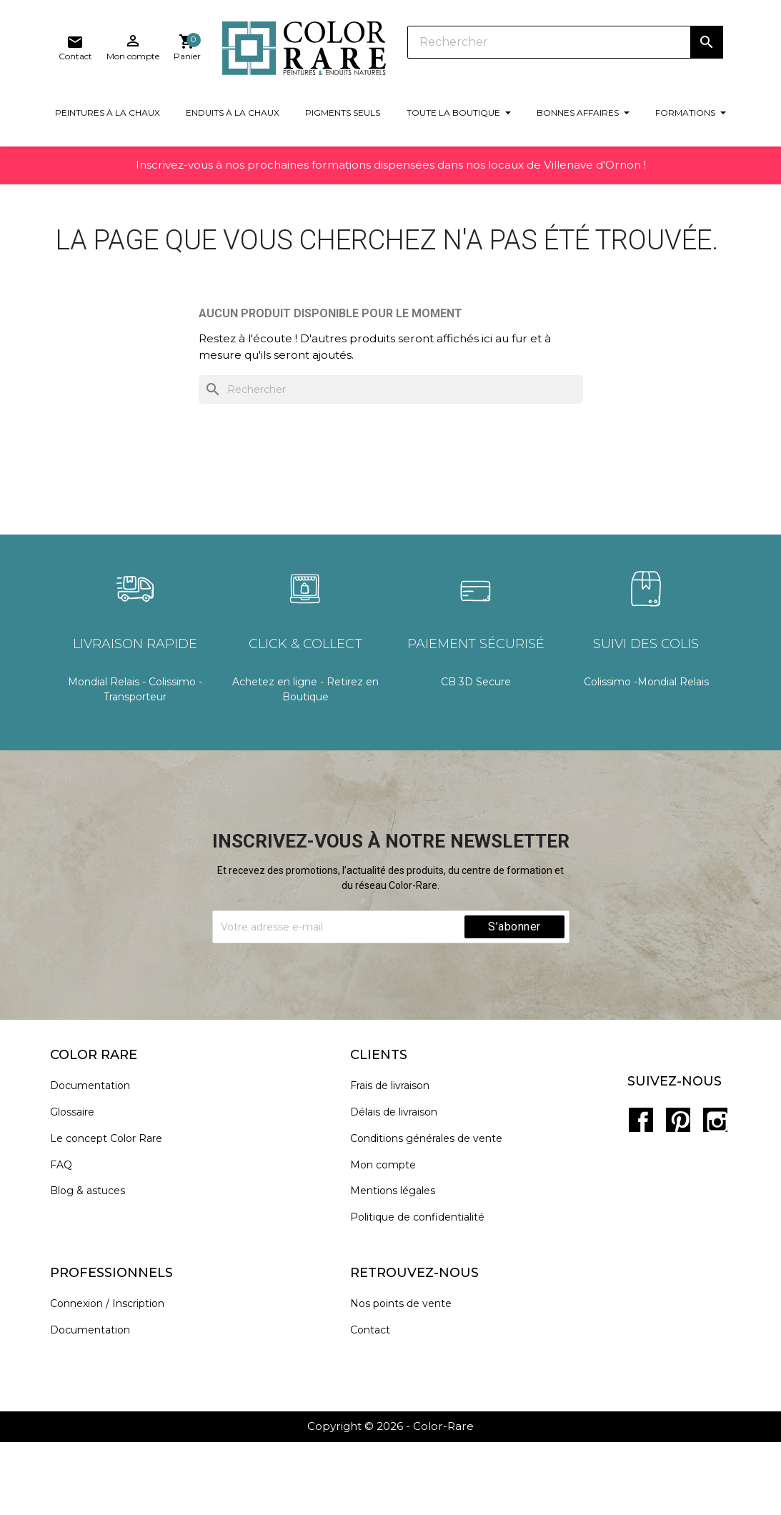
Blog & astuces (96, 1267)
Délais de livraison (401, 1189)
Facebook (645, 1186)
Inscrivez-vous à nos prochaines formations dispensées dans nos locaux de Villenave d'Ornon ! (391, 185)
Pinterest (676, 1186)
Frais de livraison (397, 1162)
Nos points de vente (408, 1380)
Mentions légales (400, 1267)
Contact (378, 1406)
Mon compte (391, 1241)
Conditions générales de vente (434, 1214)
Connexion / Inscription (116, 1380)
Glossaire (81, 1189)
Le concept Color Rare (115, 1214)
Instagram (708, 1186)
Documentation (99, 1162)
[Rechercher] (419, 50)
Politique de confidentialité (425, 1294)
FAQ (70, 1241)
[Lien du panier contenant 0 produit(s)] (708, 53)
